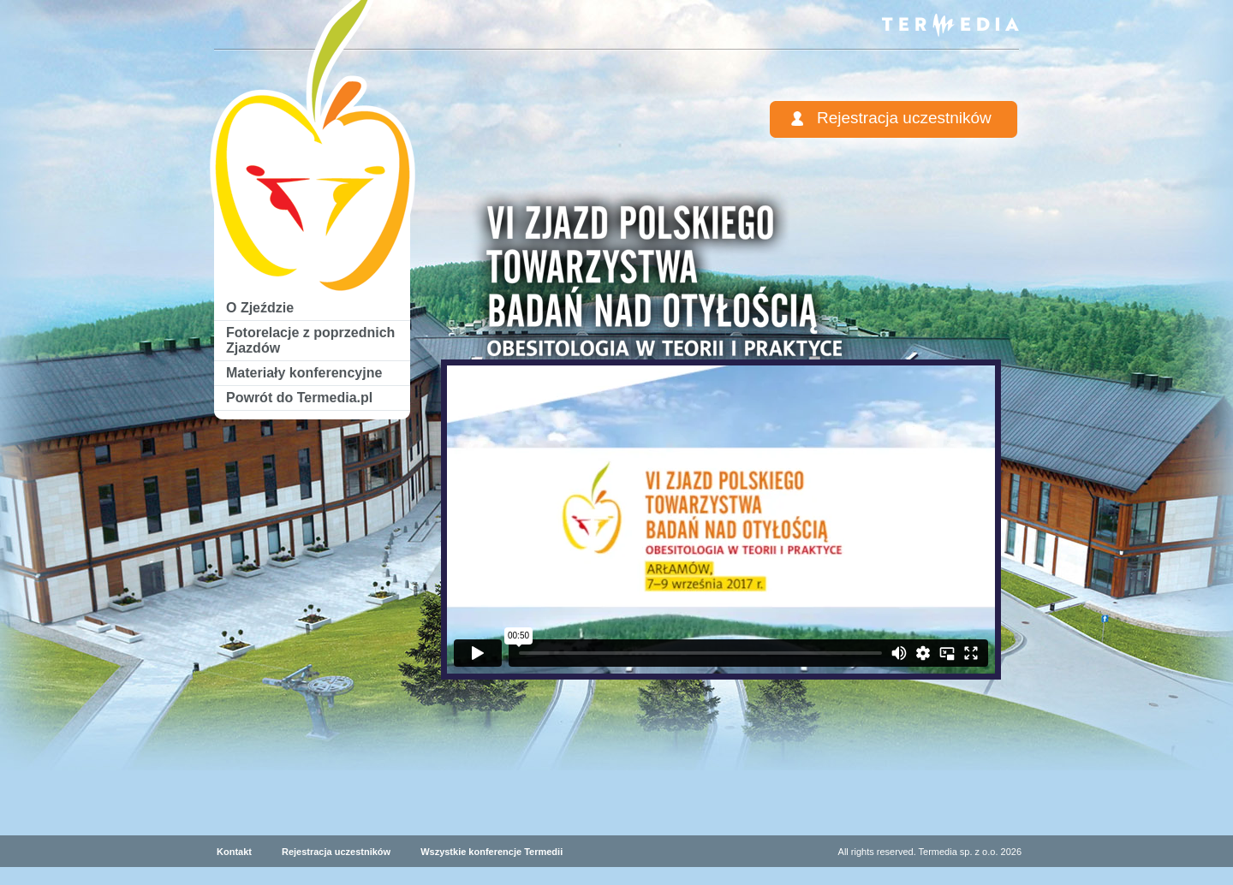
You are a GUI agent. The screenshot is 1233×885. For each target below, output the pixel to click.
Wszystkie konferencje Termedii (491, 851)
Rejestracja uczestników (904, 118)
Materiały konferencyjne (304, 372)
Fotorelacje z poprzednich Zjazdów (310, 340)
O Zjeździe (260, 307)
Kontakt (234, 851)
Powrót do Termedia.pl (299, 397)
